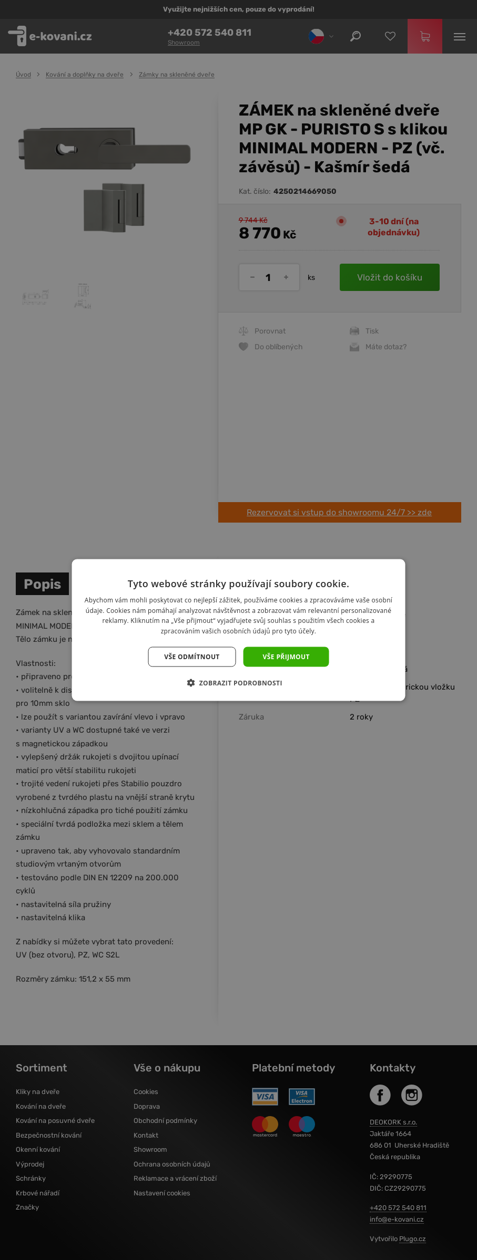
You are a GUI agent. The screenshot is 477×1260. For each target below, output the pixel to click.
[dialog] (238, 630)
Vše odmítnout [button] (191, 656)
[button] (238, 683)
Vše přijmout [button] (286, 656)
